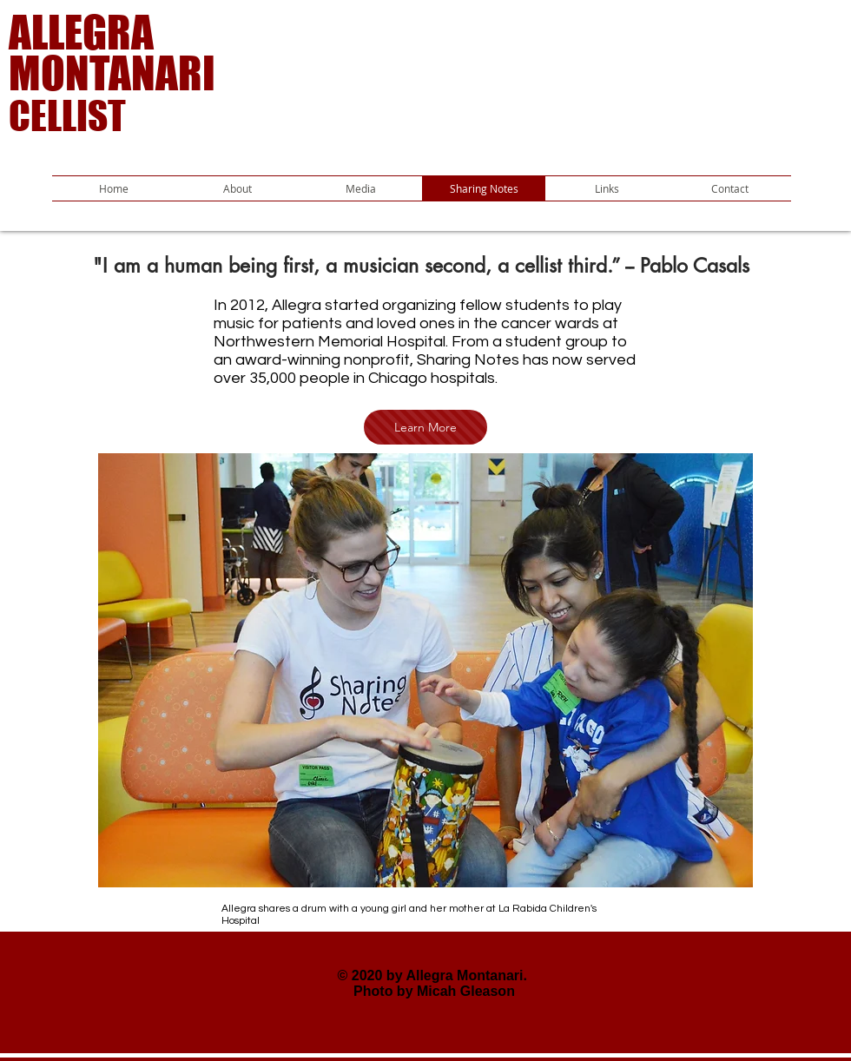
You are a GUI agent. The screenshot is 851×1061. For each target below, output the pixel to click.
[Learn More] (425, 427)
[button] (360, 188)
